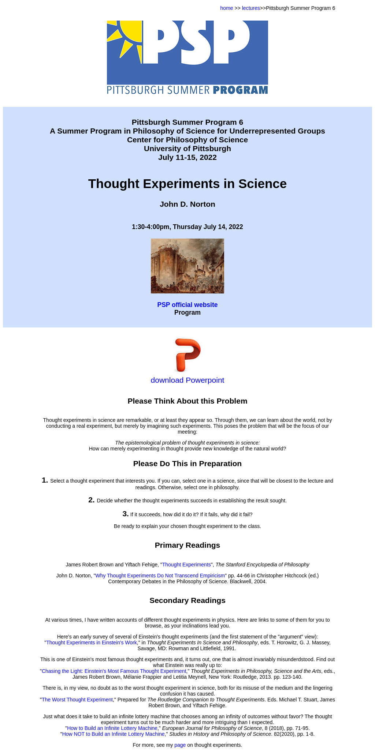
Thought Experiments (186, 564)
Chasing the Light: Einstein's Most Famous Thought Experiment (114, 671)
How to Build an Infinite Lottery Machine (112, 728)
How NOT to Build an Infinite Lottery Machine (113, 734)
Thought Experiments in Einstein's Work (91, 642)
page (180, 745)
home (226, 8)
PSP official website (187, 304)
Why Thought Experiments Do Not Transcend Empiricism (160, 575)
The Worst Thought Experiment (77, 700)
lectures (251, 8)
